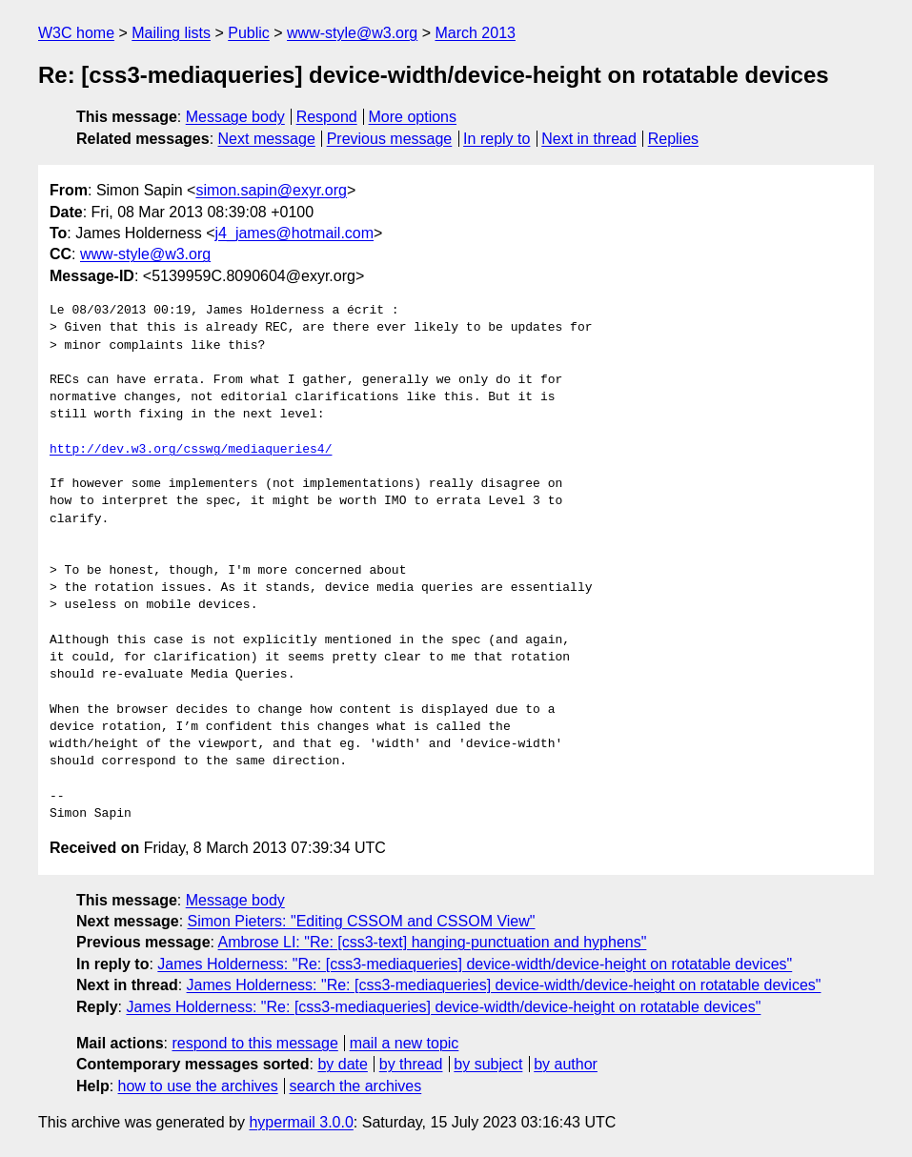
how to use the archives (198, 1086)
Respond (326, 117)
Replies (673, 139)
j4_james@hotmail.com (295, 233)
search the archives (356, 1086)
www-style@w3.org (352, 33)
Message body (235, 117)
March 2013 (475, 33)
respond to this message (254, 1043)
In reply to (496, 139)
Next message (266, 139)
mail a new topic (404, 1043)
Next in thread (589, 139)
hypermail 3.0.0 (301, 1122)
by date (342, 1064)
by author (566, 1064)
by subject (488, 1064)
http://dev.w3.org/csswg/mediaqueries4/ (191, 449)
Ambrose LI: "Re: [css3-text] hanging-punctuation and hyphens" (432, 942)
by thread (411, 1064)
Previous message (390, 139)
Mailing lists (171, 33)
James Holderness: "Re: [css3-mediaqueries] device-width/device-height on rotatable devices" (474, 964)
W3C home (76, 33)
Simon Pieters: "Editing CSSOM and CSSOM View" (362, 921)
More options (413, 117)
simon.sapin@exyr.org (271, 190)
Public (249, 33)
